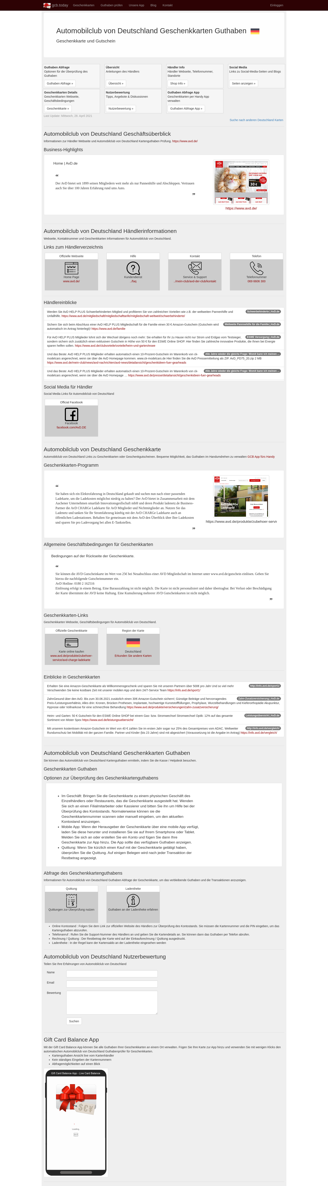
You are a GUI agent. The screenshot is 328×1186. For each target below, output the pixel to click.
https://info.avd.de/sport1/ (184, 690)
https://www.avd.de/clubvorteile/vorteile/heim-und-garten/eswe (115, 345)
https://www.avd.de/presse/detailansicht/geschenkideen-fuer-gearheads (174, 375)
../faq (133, 281)
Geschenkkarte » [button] (58, 108)
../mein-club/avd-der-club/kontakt (195, 281)
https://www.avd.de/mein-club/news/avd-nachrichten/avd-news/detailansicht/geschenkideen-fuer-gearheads (116, 362)
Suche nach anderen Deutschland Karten (256, 120)
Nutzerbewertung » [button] (121, 108)
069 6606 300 (257, 281)
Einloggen (276, 5)
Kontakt (167, 5)
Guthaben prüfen (112, 5)
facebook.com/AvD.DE (71, 427)
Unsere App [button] (136, 5)
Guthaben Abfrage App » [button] (186, 108)
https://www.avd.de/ (185, 141)
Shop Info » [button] (177, 83)
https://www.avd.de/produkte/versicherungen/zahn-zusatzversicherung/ (173, 707)
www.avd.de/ (71, 281)
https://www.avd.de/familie (108, 328)
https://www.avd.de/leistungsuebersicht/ (107, 720)
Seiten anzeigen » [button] (243, 83)
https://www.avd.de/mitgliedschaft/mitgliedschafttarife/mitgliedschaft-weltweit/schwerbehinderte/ (123, 316)
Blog (153, 5)
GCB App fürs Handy (261, 456)
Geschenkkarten (83, 5)
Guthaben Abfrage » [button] (60, 83)
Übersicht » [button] (116, 83)
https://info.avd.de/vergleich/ (259, 732)
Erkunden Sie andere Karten (133, 655)
